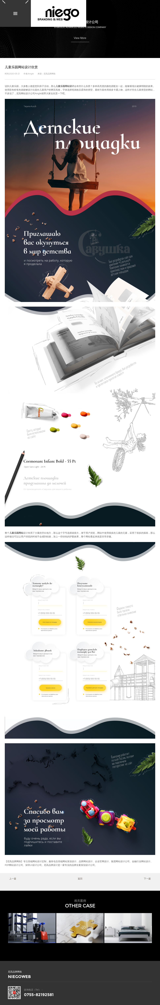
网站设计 (37, 861)
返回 (80, 878)
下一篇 (147, 878)
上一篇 (12, 878)
